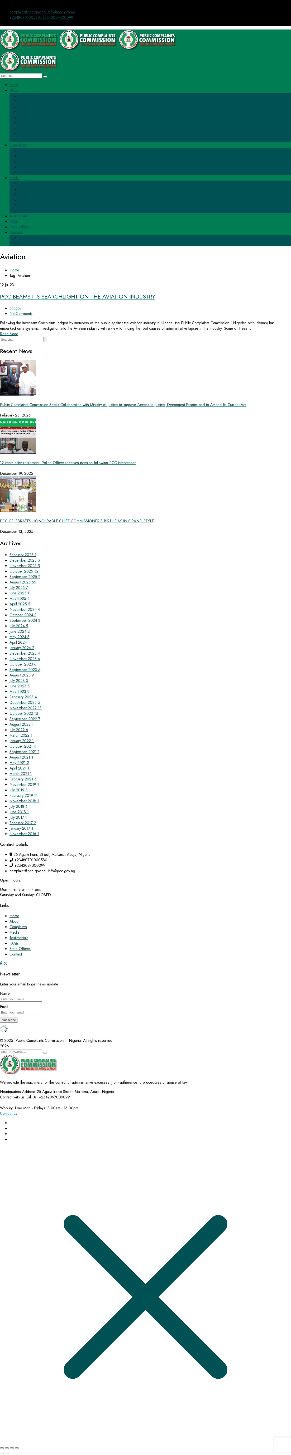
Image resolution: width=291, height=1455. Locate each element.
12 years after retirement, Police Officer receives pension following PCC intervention (68, 462)
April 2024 (20, 642)
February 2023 (23, 697)
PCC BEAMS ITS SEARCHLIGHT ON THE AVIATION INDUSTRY (77, 296)
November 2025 (25, 565)
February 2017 (23, 823)
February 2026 (23, 555)
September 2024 (25, 620)
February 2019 (24, 795)
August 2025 (23, 582)
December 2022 (25, 702)
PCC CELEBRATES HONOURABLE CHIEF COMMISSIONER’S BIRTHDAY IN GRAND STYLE (77, 521)
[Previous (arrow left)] (2, 1453)
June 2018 (19, 812)
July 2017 (18, 817)
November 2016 (24, 834)
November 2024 (25, 609)
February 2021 (23, 779)
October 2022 (24, 713)
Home (14, 270)
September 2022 (25, 719)
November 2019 (24, 784)
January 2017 (21, 828)
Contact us (8, 1113)
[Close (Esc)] (17, 1448)
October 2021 (23, 746)
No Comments (21, 313)
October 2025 (24, 571)
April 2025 (20, 604)
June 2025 (19, 593)
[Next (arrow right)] (7, 1453)
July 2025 (19, 587)
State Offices (20, 948)
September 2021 (24, 751)
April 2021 (19, 768)
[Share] (12, 1448)
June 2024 (20, 631)
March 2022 (21, 735)
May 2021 (19, 762)
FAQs (14, 943)
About (14, 921)
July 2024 (19, 626)
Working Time (11, 1108)
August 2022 (21, 724)
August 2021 (21, 757)
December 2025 (25, 560)
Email (4, 1006)
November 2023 (25, 658)
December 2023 (25, 653)
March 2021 (21, 773)
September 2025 (25, 576)
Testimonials (19, 938)
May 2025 (19, 598)
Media (14, 932)
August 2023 (22, 675)
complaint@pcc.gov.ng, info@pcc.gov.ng (42, 12)
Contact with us (12, 1097)
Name (5, 993)
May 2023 (19, 691)
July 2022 (19, 730)
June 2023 (20, 686)
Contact (16, 954)
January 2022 (22, 741)
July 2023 (19, 680)
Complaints (18, 927)
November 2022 (26, 708)
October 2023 (23, 664)
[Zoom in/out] (2, 1448)
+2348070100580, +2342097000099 (41, 17)
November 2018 (24, 801)
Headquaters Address (18, 1091)
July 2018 (19, 806)
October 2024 (23, 615)
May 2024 (19, 637)
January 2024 (22, 648)
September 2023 (25, 669)
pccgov (15, 308)
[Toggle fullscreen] (7, 1448)
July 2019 (19, 790)
